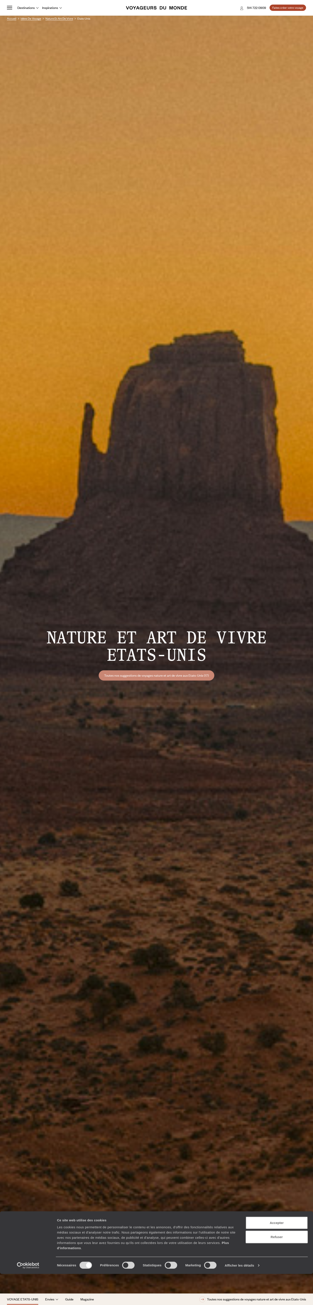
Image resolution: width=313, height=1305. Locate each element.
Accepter (277, 1253)
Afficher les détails (239, 1296)
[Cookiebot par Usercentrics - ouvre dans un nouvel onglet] (28, 1296)
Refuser (277, 1268)
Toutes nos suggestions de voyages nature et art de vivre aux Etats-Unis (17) (156, 675)
